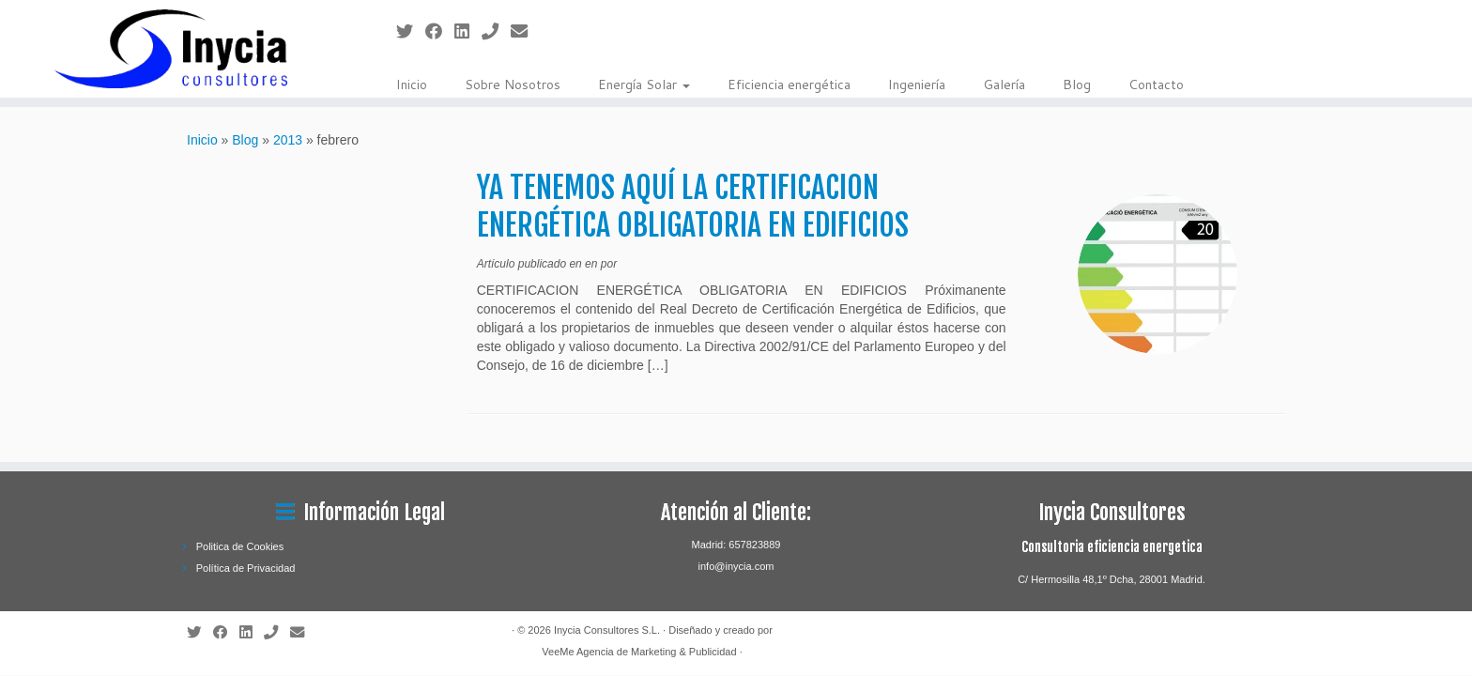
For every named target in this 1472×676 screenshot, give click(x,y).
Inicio (411, 84)
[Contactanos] (525, 32)
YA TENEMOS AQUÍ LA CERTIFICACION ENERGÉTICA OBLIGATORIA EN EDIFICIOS (693, 206)
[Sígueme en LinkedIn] (468, 32)
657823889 (754, 544)
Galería (1004, 84)
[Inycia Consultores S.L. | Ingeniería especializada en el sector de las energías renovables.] (170, 48)
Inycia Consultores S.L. (607, 630)
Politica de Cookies (240, 546)
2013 (287, 139)
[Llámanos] (496, 32)
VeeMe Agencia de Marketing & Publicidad (639, 651)
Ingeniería (916, 84)
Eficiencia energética (789, 84)
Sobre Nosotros (512, 84)
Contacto (1156, 84)
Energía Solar (644, 84)
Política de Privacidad (246, 568)
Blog (1077, 84)
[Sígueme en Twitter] (410, 32)
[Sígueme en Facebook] (439, 32)
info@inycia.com (736, 566)
